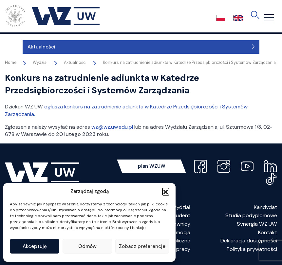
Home (10, 62)
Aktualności (24, 47)
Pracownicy (176, 223)
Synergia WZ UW (257, 223)
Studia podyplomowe (251, 215)
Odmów (87, 246)
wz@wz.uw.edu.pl (112, 126)
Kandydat (265, 207)
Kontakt (267, 232)
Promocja (179, 232)
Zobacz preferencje (142, 246)
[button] (165, 191)
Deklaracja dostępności (248, 240)
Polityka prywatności (252, 249)
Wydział (180, 207)
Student (180, 215)
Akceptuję (35, 246)
